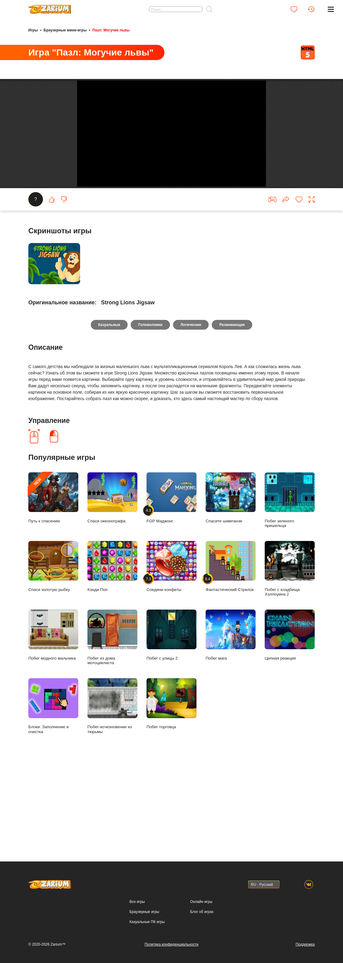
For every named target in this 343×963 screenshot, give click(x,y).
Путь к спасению (53, 583)
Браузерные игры (144, 912)
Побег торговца (171, 789)
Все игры (137, 902)
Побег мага (231, 721)
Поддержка (305, 944)
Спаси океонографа (112, 583)
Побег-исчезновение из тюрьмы (112, 792)
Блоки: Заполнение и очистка (53, 792)
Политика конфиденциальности (171, 944)
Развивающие (233, 410)
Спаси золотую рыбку (53, 652)
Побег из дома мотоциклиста (112, 723)
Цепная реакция (290, 721)
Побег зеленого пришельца (290, 586)
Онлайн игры (201, 902)
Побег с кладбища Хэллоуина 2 (290, 654)
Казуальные (108, 410)
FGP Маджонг (171, 583)
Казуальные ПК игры (146, 922)
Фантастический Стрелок (231, 652)
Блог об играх (202, 912)
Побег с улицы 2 (171, 721)
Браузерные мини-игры (65, 30)
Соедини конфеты (171, 652)
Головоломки (150, 410)
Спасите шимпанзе (231, 583)
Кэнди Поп (112, 652)
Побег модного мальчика (53, 721)
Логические (191, 410)
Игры (33, 30)
